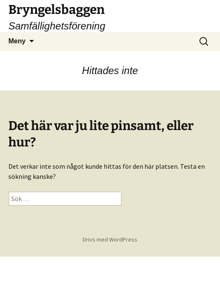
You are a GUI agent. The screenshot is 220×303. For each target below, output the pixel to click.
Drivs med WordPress (110, 239)
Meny (17, 41)
